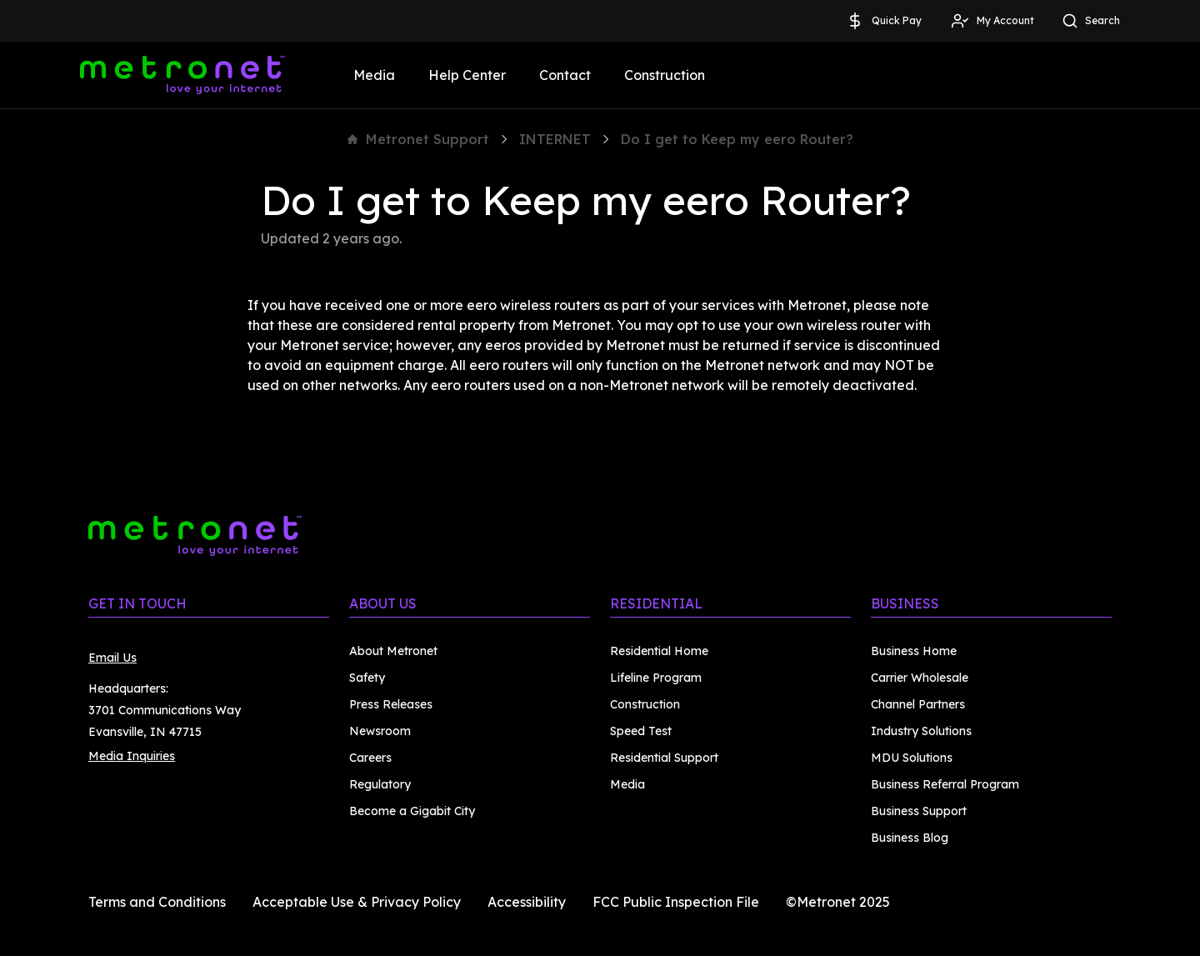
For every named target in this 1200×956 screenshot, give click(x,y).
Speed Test (641, 730)
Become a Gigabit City (412, 810)
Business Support (919, 810)
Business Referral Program (945, 784)
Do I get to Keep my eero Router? (737, 139)
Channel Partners (918, 704)
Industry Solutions (921, 730)
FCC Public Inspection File (675, 901)
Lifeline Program (656, 677)
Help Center (467, 75)
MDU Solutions (911, 757)
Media (374, 75)
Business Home (914, 650)
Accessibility (527, 901)
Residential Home (659, 650)
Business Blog (909, 837)
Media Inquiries (131, 755)
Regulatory (380, 784)
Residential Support (664, 757)
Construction (664, 75)
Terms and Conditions (157, 901)
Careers (370, 757)
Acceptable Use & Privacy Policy (356, 901)
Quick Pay (883, 21)
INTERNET (555, 139)
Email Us (112, 657)
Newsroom (380, 730)
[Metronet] (182, 75)
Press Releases (390, 704)
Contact (565, 75)
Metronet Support (418, 139)
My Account (992, 21)
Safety (367, 677)
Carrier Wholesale (919, 677)
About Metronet (393, 650)
